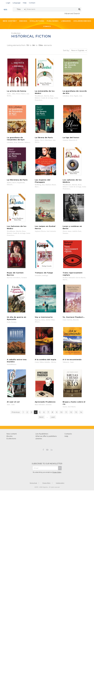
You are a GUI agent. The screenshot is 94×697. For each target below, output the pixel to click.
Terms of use (33, 483)
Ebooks (23, 21)
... (47, 417)
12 (71, 412)
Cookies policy (60, 483)
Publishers (52, 21)
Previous (16, 412)
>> (60, 468)
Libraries (66, 21)
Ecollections (37, 21)
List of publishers (41, 434)
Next (41, 417)
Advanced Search (72, 13)
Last (53, 417)
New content (12, 434)
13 (76, 412)
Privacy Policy (56, 472)
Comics (47, 26)
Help (66, 436)
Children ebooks (82, 21)
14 (81, 412)
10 (61, 412)
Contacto (68, 434)
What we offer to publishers (46, 436)
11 (66, 412)
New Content (10, 21)
